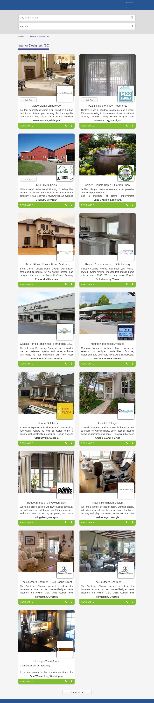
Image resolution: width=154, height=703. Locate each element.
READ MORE (26, 126)
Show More (77, 692)
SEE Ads (28, 100)
